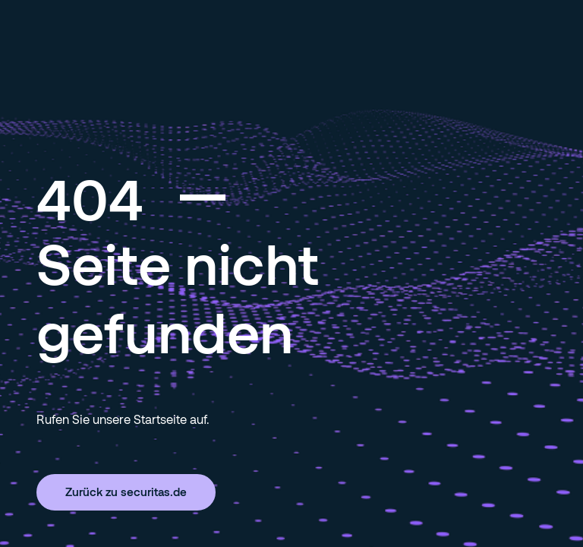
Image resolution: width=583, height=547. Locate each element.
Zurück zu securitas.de (126, 491)
